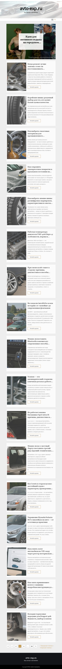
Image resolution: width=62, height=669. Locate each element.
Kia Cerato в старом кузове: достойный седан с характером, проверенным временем (40, 486)
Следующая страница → (46, 647)
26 (31, 646)
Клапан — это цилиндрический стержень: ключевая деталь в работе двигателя (40, 379)
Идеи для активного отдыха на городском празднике (31, 39)
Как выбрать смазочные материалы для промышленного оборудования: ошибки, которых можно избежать (39, 135)
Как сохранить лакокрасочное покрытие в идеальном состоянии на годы (40, 169)
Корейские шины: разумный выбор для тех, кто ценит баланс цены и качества (40, 99)
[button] (55, 19)
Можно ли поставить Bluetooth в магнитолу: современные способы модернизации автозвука (39, 341)
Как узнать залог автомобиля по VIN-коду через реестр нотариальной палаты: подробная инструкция (40, 553)
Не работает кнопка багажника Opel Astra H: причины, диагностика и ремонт (39, 415)
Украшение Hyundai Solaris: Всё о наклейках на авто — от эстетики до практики (41, 519)
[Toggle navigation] (52, 19)
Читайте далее (34, 86)
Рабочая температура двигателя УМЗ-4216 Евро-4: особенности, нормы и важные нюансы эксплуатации (40, 236)
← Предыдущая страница (46, 645)
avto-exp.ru (31, 8)
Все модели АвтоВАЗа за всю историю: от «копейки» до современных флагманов (40, 304)
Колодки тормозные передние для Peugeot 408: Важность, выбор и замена (39, 615)
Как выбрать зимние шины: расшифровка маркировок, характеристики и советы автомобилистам (40, 201)
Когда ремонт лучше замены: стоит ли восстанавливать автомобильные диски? (38, 67)
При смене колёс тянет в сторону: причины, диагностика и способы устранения (39, 270)
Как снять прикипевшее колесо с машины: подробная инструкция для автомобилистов (40, 585)
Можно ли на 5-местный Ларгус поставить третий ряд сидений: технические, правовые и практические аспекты (40, 450)
